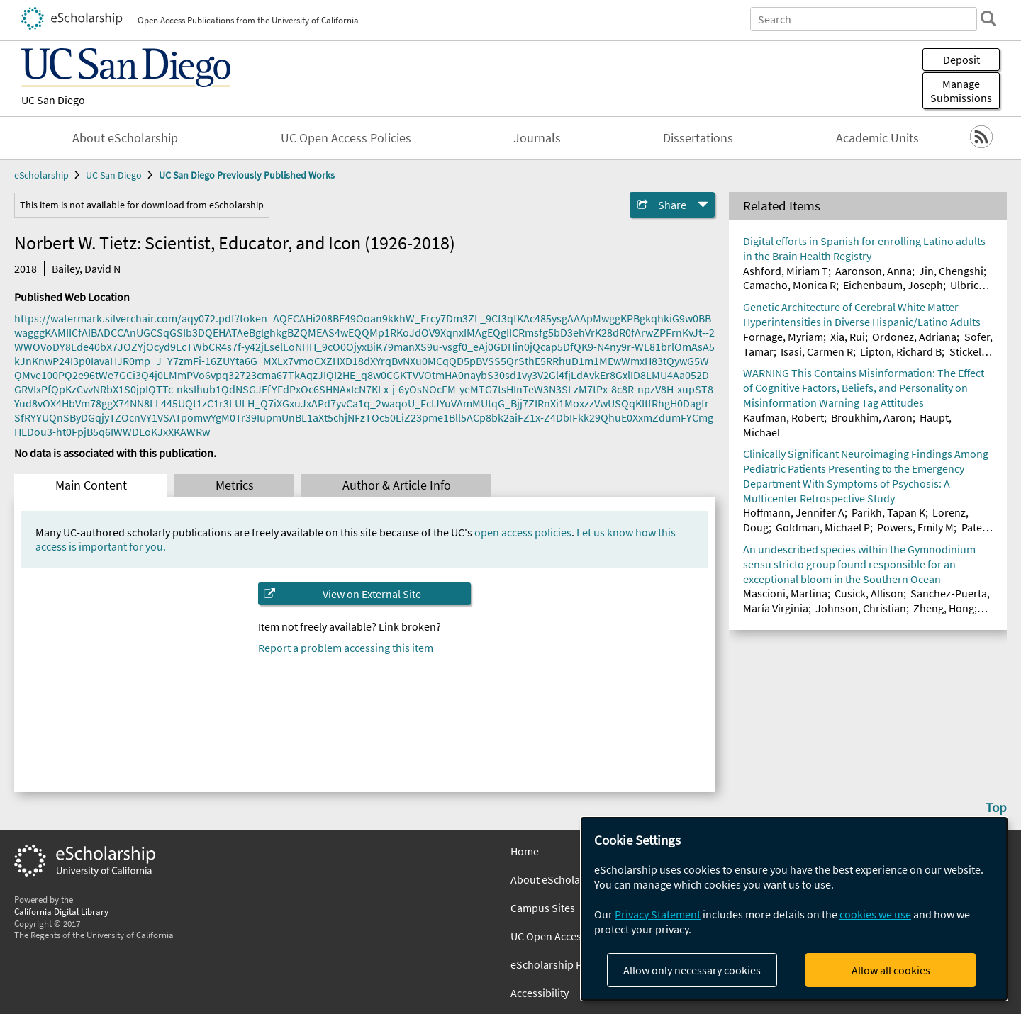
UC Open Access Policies (346, 138)
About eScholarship (125, 138)
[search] (988, 18)
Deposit (961, 59)
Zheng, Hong (943, 608)
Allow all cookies (891, 970)
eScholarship (41, 175)
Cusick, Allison (869, 593)
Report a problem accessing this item (345, 648)
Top (996, 807)
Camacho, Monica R (789, 285)
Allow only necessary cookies (692, 970)
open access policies (522, 532)
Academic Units (877, 138)
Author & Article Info (396, 485)
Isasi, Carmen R (817, 351)
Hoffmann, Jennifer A (793, 512)
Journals (537, 138)
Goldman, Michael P (823, 527)
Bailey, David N (86, 268)
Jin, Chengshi (951, 271)
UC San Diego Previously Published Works (247, 175)
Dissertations (698, 138)
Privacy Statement (658, 914)
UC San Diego (53, 100)
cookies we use (875, 914)
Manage (961, 91)
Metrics (235, 485)
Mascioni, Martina (785, 593)
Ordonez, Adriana (914, 336)
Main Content (91, 485)
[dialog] (794, 909)
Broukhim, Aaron (872, 417)
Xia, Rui (847, 336)
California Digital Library (61, 911)
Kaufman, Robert (783, 417)
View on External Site (372, 594)
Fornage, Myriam (783, 336)
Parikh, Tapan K (888, 512)
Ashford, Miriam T (785, 271)
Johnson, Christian (860, 608)
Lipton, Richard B (901, 351)
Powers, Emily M (915, 527)
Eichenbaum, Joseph (893, 285)
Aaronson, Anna (873, 271)
